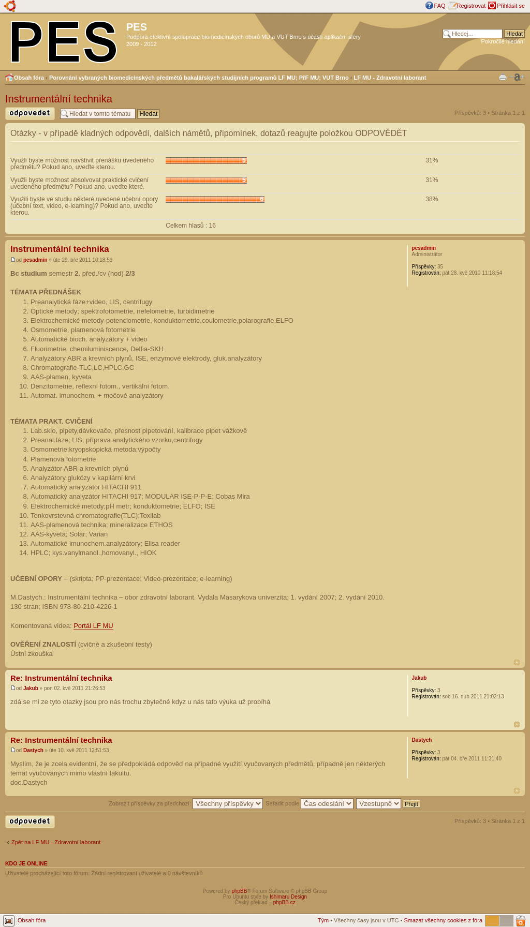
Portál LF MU (93, 626)
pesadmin (35, 260)
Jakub (30, 688)
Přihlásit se (511, 6)
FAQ (440, 6)
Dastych (33, 750)
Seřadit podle (310, 803)
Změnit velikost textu (517, 77)
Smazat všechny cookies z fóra (443, 920)
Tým (323, 920)
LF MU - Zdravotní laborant (390, 77)
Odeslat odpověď (30, 113)
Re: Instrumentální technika (61, 678)
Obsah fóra (29, 77)
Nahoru (517, 662)
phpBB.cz (284, 902)
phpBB (239, 891)
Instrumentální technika (58, 98)
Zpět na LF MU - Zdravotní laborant (55, 842)
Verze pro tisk (503, 76)
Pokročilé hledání (503, 41)
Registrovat (471, 6)
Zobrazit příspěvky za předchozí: (186, 803)
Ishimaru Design (288, 897)
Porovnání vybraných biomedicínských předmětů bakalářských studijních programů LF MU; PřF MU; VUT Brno (199, 77)
